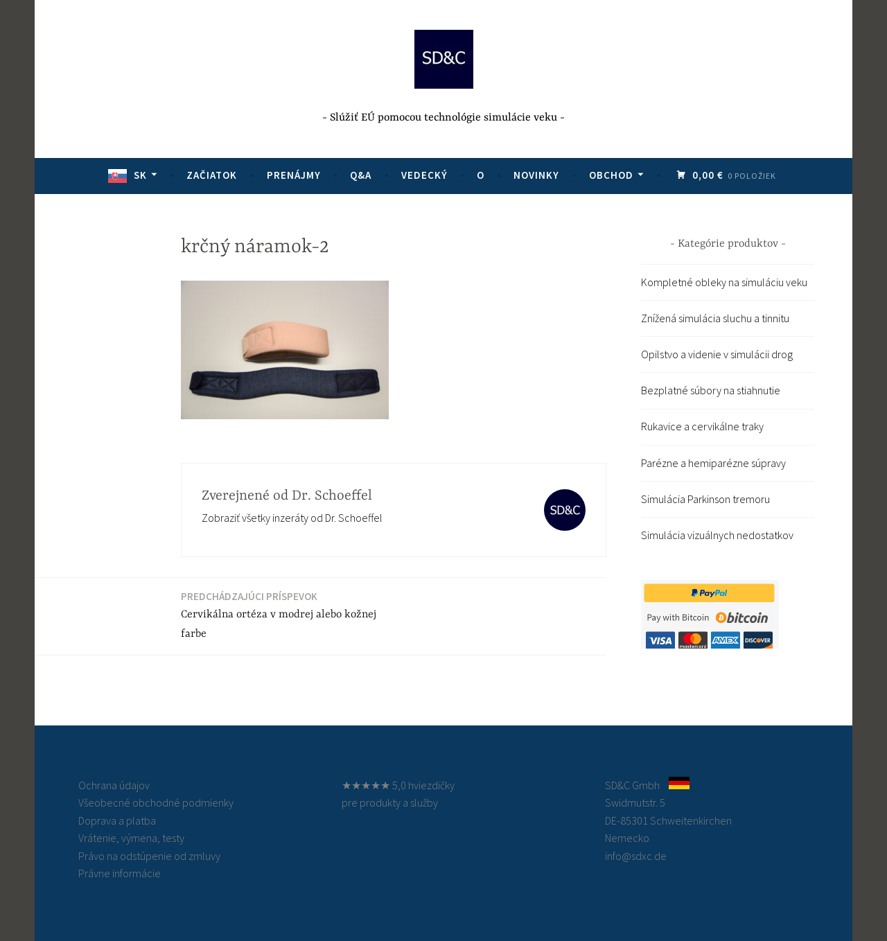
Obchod (611, 175)
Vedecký (424, 175)
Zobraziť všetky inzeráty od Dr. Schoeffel (292, 518)
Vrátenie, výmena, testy (131, 838)
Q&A (360, 175)
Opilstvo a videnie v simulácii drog (717, 354)
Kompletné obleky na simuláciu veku (724, 282)
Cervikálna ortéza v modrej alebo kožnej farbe (283, 614)
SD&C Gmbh (632, 785)
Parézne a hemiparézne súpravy (713, 463)
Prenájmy (294, 175)
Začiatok (211, 175)
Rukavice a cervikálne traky (702, 426)
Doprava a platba (117, 820)
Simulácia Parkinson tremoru (705, 499)
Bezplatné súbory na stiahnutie (710, 390)
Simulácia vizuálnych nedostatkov (717, 535)
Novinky (536, 175)
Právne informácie (119, 873)
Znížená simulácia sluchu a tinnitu (715, 318)
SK (140, 175)
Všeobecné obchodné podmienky (156, 802)
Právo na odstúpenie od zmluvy (149, 856)
